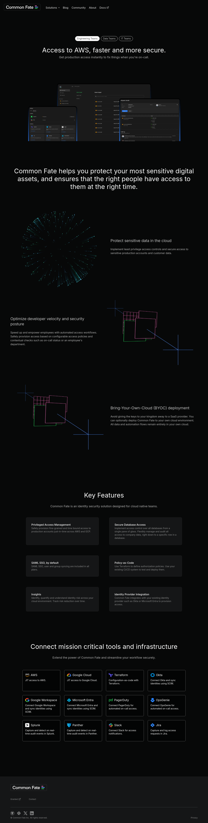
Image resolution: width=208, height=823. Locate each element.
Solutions (51, 7)
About (92, 7)
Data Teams (109, 38)
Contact (32, 799)
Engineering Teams (87, 38)
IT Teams (126, 38)
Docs (104, 7)
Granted (15, 799)
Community (79, 7)
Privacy (194, 817)
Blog (65, 7)
